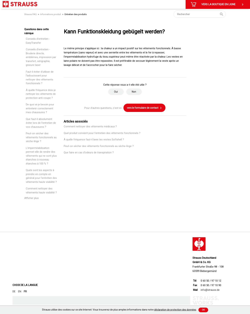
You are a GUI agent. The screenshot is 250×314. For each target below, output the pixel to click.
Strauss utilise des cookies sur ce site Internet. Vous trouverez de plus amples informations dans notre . (119, 309)
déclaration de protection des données (175, 309)
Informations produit (50, 14)
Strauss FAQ (30, 14)
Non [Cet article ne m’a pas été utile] (134, 91)
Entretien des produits (76, 14)
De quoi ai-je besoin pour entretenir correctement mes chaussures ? (40, 108)
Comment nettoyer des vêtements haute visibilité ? (41, 190)
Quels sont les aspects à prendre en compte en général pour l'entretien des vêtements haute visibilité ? (41, 176)
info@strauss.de (210, 289)
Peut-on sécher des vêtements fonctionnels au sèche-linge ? (41, 137)
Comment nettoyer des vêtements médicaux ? (90, 126)
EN (19, 291)
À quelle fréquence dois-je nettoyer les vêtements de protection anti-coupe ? (41, 94)
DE (13, 291)
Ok (203, 310)
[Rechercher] (200, 14)
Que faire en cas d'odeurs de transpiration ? (89, 152)
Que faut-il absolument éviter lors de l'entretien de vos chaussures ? (41, 122)
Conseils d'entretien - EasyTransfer (38, 40)
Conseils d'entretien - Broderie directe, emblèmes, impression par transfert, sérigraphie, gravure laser (41, 57)
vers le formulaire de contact (144, 108)
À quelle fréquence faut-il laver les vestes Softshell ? (94, 139)
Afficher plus (31, 198)
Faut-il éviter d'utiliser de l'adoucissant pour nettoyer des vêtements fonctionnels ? (39, 77)
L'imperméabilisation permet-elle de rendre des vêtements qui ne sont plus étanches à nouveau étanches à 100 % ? (41, 155)
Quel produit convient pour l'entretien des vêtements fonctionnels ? (102, 133)
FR (25, 291)
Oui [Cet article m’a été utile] (116, 91)
